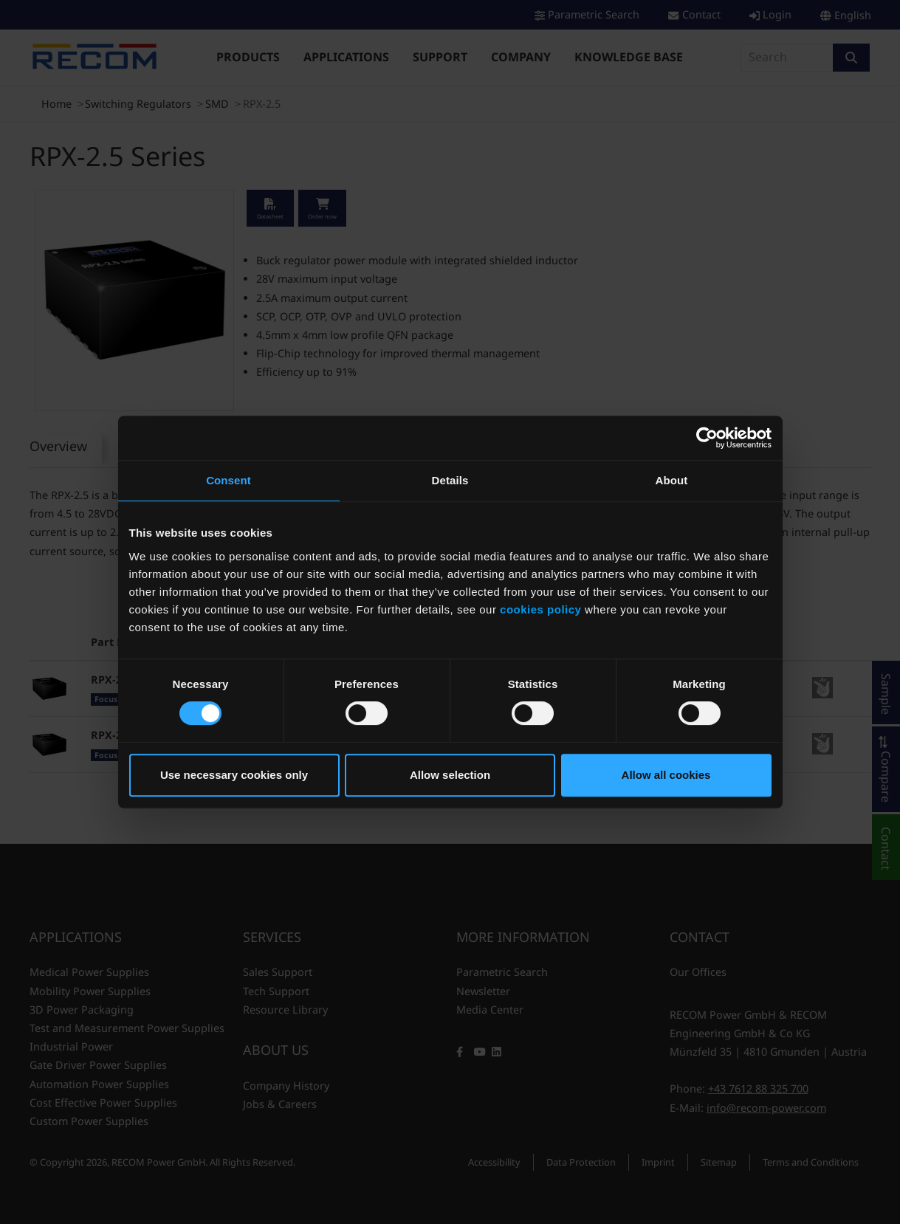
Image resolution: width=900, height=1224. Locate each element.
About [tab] (672, 480)
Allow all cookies (666, 775)
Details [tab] (450, 480)
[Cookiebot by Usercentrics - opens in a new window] (707, 438)
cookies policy (540, 609)
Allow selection (450, 775)
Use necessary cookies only (234, 775)
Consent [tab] (228, 480)
